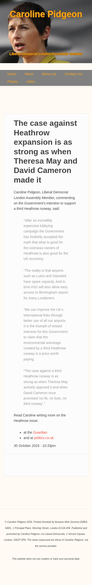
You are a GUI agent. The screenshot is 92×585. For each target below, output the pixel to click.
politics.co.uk (44, 438)
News (29, 74)
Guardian (40, 432)
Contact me (73, 74)
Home (11, 74)
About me (49, 74)
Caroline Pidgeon (46, 14)
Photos (12, 82)
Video (30, 82)
